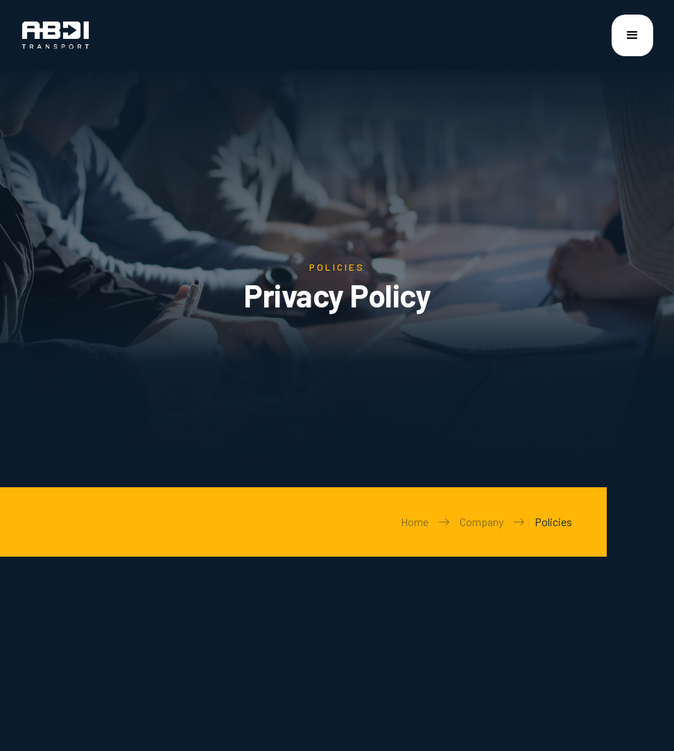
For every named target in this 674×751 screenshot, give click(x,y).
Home (415, 521)
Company (481, 521)
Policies (553, 521)
